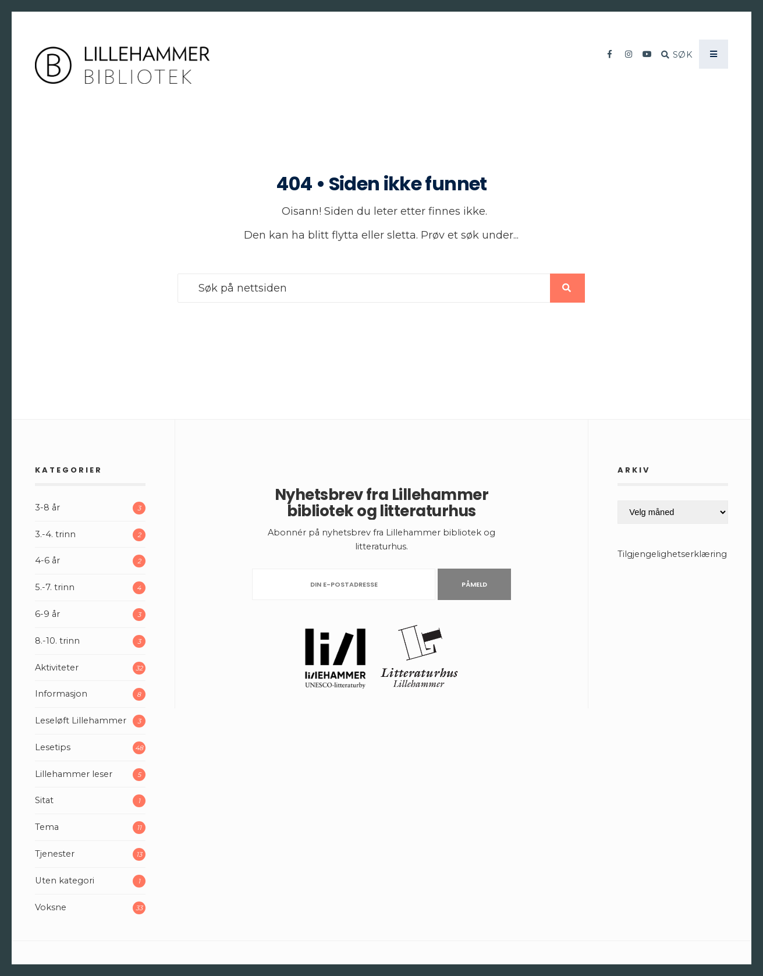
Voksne (50, 907)
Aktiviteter (57, 667)
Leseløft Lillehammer (80, 720)
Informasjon (61, 693)
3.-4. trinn (55, 534)
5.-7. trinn (54, 587)
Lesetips (52, 747)
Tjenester (54, 854)
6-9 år (47, 614)
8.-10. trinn (57, 641)
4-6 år (47, 560)
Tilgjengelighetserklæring (672, 554)
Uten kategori (64, 880)
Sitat (44, 800)
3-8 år (47, 507)
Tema (47, 827)
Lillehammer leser (73, 774)
